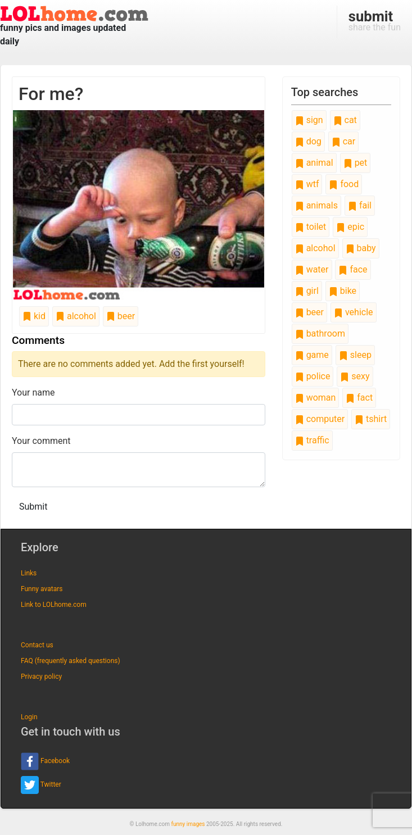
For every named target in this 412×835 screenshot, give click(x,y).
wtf (307, 184)
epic (350, 226)
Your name (33, 392)
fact (359, 397)
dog (308, 141)
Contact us (37, 645)
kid (34, 316)
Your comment (41, 440)
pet (355, 162)
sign (309, 120)
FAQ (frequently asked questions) (70, 661)
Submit (33, 506)
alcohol (76, 316)
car (343, 141)
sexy (354, 376)
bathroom (320, 333)
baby (361, 248)
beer (120, 316)
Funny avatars (41, 589)
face (352, 269)
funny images (188, 824)
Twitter (41, 785)
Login (29, 717)
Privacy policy (41, 676)
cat (345, 120)
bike (342, 290)
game (312, 355)
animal (314, 162)
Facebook (45, 761)
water (312, 269)
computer (320, 419)
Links (29, 573)
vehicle (353, 312)
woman (315, 397)
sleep (355, 355)
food (344, 184)
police (312, 376)
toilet (311, 226)
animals (316, 205)
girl (307, 290)
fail (360, 205)
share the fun (374, 20)
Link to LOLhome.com (54, 605)
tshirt (371, 419)
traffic (312, 440)
